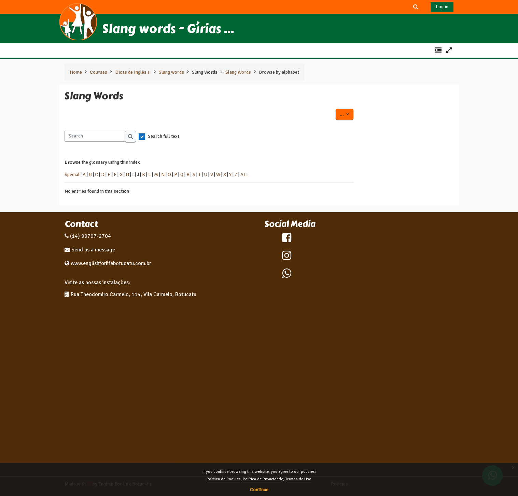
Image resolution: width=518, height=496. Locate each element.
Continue (259, 490)
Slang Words (205, 72)
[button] (415, 7)
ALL (244, 174)
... (347, 114)
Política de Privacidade (263, 479)
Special (72, 174)
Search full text (163, 136)
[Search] (95, 136)
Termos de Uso (298, 479)
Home (76, 72)
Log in (442, 7)
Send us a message (92, 249)
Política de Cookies (224, 479)
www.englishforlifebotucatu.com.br (111, 263)
